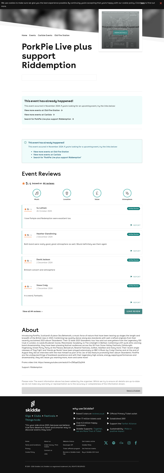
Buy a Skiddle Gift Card (90, 452)
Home (24, 35)
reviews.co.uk (98, 413)
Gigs (28, 415)
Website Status (68, 441)
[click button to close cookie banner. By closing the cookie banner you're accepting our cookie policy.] (161, 3)
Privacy (27, 448)
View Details (120, 32)
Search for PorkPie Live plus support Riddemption (49, 119)
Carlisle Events (45, 35)
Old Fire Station (61, 35)
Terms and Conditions (33, 445)
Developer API (68, 445)
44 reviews (48, 183)
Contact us (48, 450)
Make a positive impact (120, 430)
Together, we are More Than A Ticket (89, 430)
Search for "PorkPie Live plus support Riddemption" (57, 157)
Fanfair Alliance (129, 423)
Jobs (46, 454)
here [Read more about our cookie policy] (142, 3)
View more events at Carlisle (39, 114)
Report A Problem (133, 391)
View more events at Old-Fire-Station (43, 110)
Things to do (32, 419)
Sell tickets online (88, 441)
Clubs (37, 415)
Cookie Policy (30, 452)
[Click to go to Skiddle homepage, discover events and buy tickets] (32, 406)
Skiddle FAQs (86, 445)
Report (135, 225)
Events (32, 35)
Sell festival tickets (89, 448)
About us (47, 441)
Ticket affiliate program (71, 448)
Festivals (49, 415)
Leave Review (133, 311)
